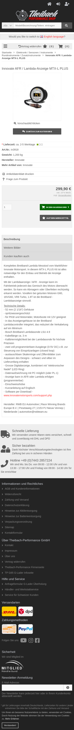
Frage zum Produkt (17, 179)
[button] (7, 25)
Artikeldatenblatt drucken (20, 174)
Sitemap (8, 527)
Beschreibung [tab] (12, 239)
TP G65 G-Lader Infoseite (18, 572)
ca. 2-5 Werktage (25, 144)
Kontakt (7, 545)
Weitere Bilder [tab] (12, 247)
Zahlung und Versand (15, 499)
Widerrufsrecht (11, 494)
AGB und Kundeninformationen (21, 488)
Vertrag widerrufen (30, 46)
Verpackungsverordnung (17, 521)
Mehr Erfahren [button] (12, 719)
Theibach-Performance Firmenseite (23, 567)
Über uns (8, 556)
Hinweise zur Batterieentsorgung (21, 516)
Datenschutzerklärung (15, 505)
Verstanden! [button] (10, 725)
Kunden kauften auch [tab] (16, 256)
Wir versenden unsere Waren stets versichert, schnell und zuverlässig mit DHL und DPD (37, 434)
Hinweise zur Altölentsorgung (19, 510)
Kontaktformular (12, 532)
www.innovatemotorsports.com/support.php (28, 395)
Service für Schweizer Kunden (20, 595)
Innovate (28, 165)
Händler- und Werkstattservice (20, 589)
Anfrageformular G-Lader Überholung (24, 584)
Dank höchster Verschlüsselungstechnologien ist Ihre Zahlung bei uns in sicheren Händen (37, 449)
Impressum (9, 550)
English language (52, 36)
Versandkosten (64, 195)
